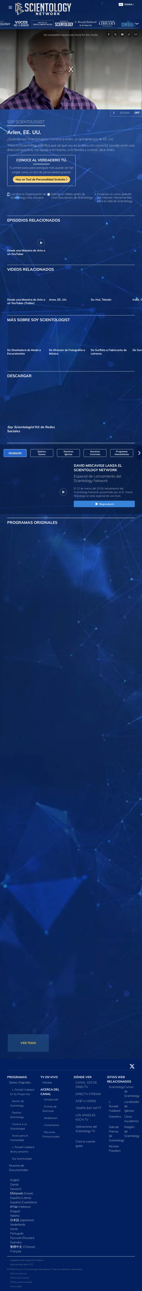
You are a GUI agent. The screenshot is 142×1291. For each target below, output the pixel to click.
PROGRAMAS (17, 1077)
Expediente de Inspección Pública (26, 1260)
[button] (139, 453)
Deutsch (15, 1189)
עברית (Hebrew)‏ (20, 1206)
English (14, 1180)
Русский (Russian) (22, 1238)
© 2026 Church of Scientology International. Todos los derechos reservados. (45, 1269)
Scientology (116, 1087)
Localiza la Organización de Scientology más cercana (28, 195)
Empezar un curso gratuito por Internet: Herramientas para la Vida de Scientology (115, 197)
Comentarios (51, 1125)
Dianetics (115, 1116)
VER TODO (28, 1043)
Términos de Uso (18, 1273)
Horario (47, 1082)
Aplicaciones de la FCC (21, 1264)
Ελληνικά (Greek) (21, 1193)
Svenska (15, 1242)
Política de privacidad (21, 1282)
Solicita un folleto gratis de (72, 195)
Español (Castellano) (23, 1202)
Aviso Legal (16, 1286)
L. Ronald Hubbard (114, 1106)
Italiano (15, 1215)
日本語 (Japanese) (22, 1220)
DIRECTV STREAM (88, 1094)
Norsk (14, 1229)
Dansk (14, 1184)
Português (17, 1233)
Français (15, 1251)
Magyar (15, 1211)
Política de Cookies (19, 1277)
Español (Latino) (20, 1198)
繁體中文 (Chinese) (22, 1247)
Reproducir (104, 504)
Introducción (51, 1099)
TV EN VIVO (49, 1077)
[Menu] (10, 7)
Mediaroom (50, 1118)
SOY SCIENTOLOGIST (26, 121)
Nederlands (17, 1224)
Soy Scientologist (22, 1158)
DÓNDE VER (83, 1077)
